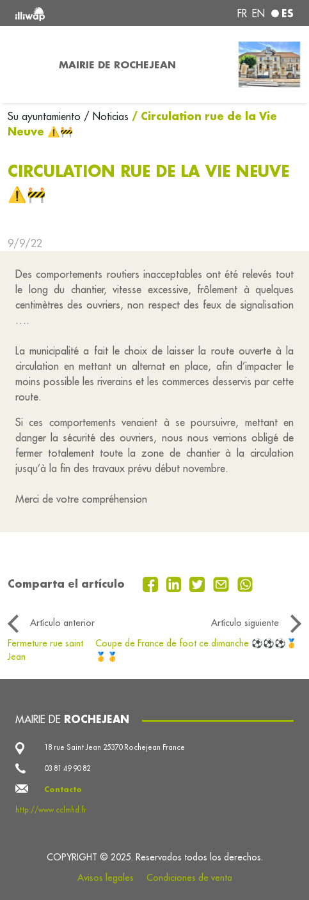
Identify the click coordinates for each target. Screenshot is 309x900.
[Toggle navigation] (25, 64)
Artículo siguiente (245, 623)
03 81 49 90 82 (67, 768)
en (258, 13)
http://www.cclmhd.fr (50, 809)
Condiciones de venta (189, 877)
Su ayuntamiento (46, 116)
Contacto (63, 789)
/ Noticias (106, 116)
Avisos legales (105, 877)
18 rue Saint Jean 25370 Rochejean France (114, 747)
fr (242, 13)
